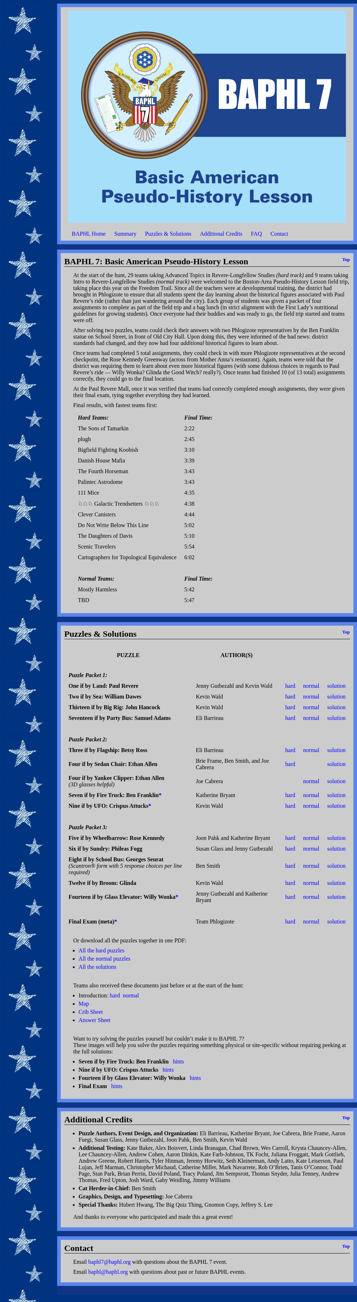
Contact (279, 234)
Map (84, 1004)
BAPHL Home (89, 234)
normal (311, 686)
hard (290, 686)
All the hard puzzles (101, 950)
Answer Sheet (94, 1020)
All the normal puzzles (104, 959)
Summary (125, 234)
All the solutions (97, 967)
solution (336, 686)
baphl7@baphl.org (109, 1262)
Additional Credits (221, 234)
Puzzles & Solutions (168, 234)
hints (178, 1061)
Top (346, 259)
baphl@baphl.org (108, 1272)
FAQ (256, 234)
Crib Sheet (91, 1012)
